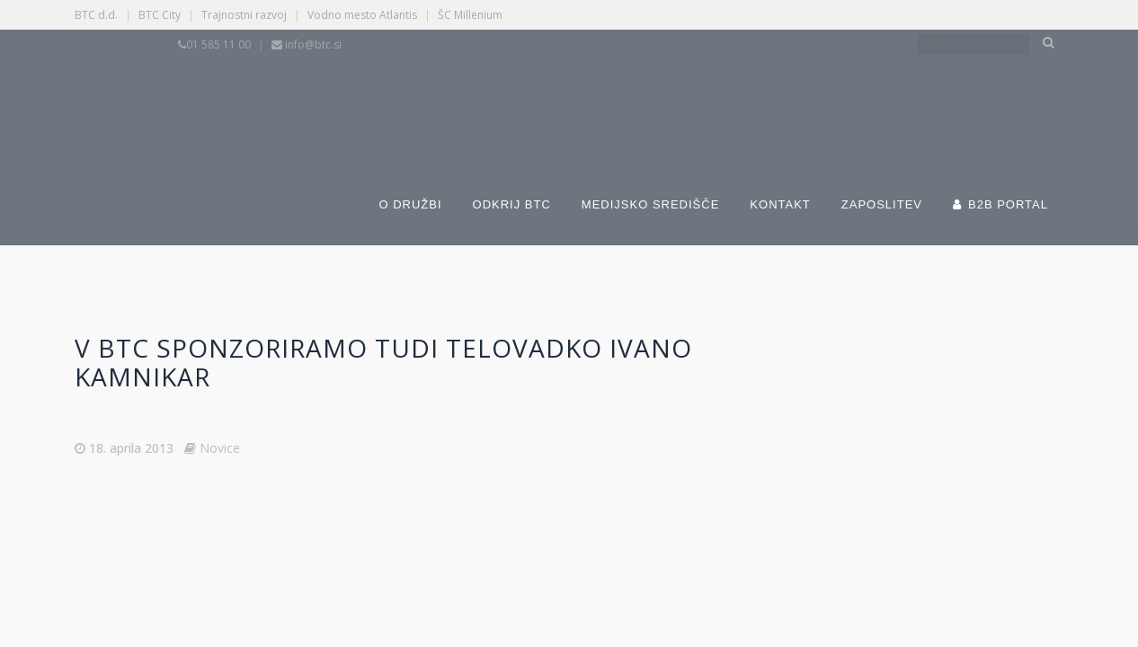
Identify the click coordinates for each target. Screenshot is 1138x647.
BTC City (159, 14)
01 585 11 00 (218, 44)
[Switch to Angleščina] (768, 97)
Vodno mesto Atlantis (362, 14)
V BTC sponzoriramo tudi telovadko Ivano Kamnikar (383, 362)
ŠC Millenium (470, 14)
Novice (220, 447)
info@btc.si (313, 44)
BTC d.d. (96, 14)
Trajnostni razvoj (244, 14)
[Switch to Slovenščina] (490, 97)
